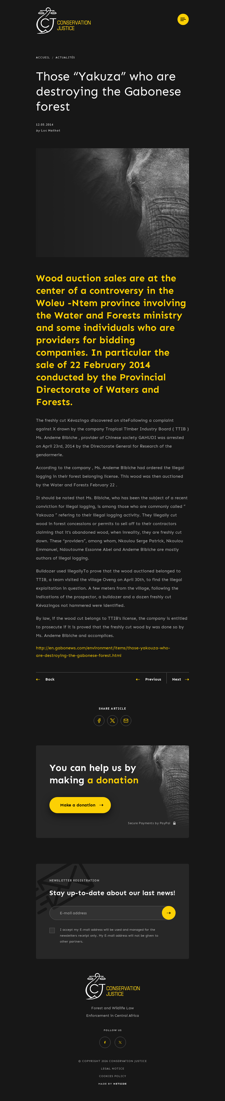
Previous (148, 679)
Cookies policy (112, 1076)
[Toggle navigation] (183, 19)
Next (180, 679)
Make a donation (81, 805)
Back (45, 679)
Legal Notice (112, 1068)
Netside (120, 1083)
